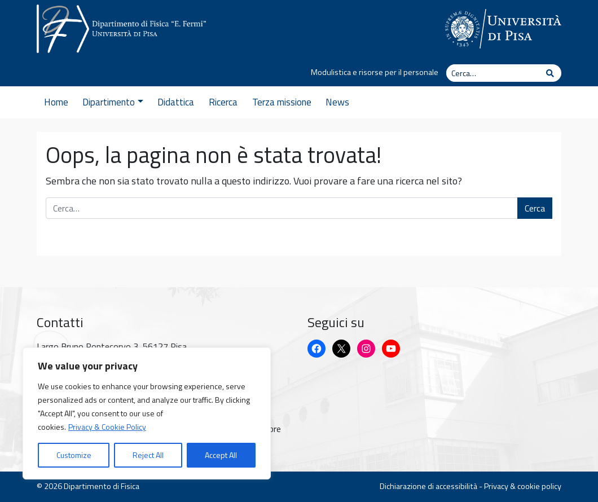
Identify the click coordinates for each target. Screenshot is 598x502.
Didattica (175, 102)
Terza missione (281, 102)
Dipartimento (112, 102)
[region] (147, 413)
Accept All (221, 455)
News (337, 102)
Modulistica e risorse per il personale (374, 72)
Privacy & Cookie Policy (107, 427)
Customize (73, 455)
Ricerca (223, 102)
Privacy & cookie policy (522, 486)
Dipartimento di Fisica (101, 486)
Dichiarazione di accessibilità (428, 486)
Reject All (148, 455)
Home (56, 102)
